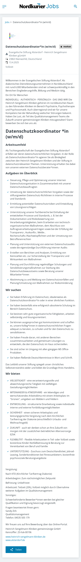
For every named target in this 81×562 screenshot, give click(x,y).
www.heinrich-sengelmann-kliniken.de (25, 536)
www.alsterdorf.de (15, 540)
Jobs (7, 22)
